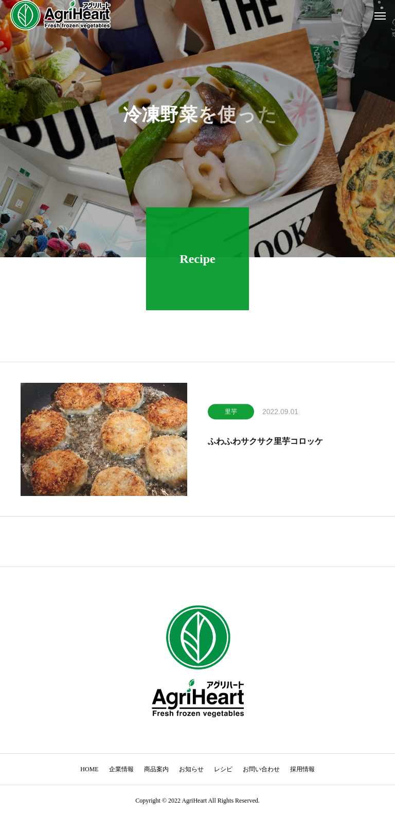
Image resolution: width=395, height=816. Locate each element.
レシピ (223, 769)
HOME (89, 769)
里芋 (231, 413)
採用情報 (302, 769)
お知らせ (191, 769)
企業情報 (121, 769)
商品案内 (156, 769)
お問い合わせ (261, 769)
